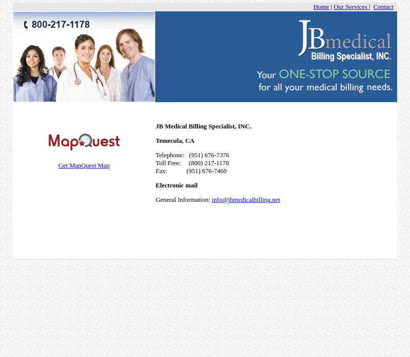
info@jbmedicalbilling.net (246, 199)
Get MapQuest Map (84, 162)
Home (321, 6)
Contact (383, 6)
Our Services (351, 6)
